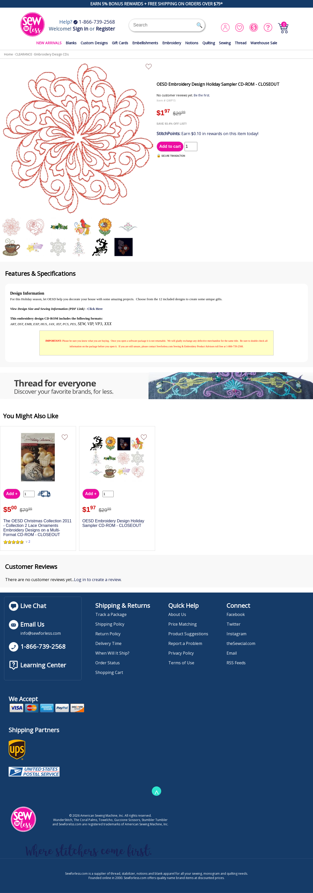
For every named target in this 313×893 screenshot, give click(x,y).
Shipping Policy (109, 624)
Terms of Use (181, 663)
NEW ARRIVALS (49, 42)
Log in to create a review (97, 579)
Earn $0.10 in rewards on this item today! (207, 133)
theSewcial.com (241, 643)
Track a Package (111, 614)
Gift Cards (120, 42)
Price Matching (182, 624)
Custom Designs (94, 42)
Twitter (234, 624)
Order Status (107, 663)
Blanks (71, 42)
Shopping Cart (109, 672)
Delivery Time (108, 643)
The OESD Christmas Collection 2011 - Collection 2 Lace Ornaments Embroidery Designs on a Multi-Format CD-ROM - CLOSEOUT (37, 528)
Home (8, 54)
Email (232, 653)
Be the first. (202, 95)
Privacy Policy (181, 653)
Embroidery (171, 42)
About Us (177, 614)
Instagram (236, 634)
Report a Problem (185, 643)
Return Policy (108, 634)
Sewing (225, 42)
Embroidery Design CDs (51, 54)
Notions (191, 42)
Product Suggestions (188, 634)
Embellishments (145, 42)
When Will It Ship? (112, 653)
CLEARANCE (23, 54)
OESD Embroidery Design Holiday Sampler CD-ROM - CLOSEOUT (113, 523)
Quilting (208, 42)
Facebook (236, 614)
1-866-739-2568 (94, 21)
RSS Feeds (236, 663)
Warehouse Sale (263, 42)
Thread (240, 42)
